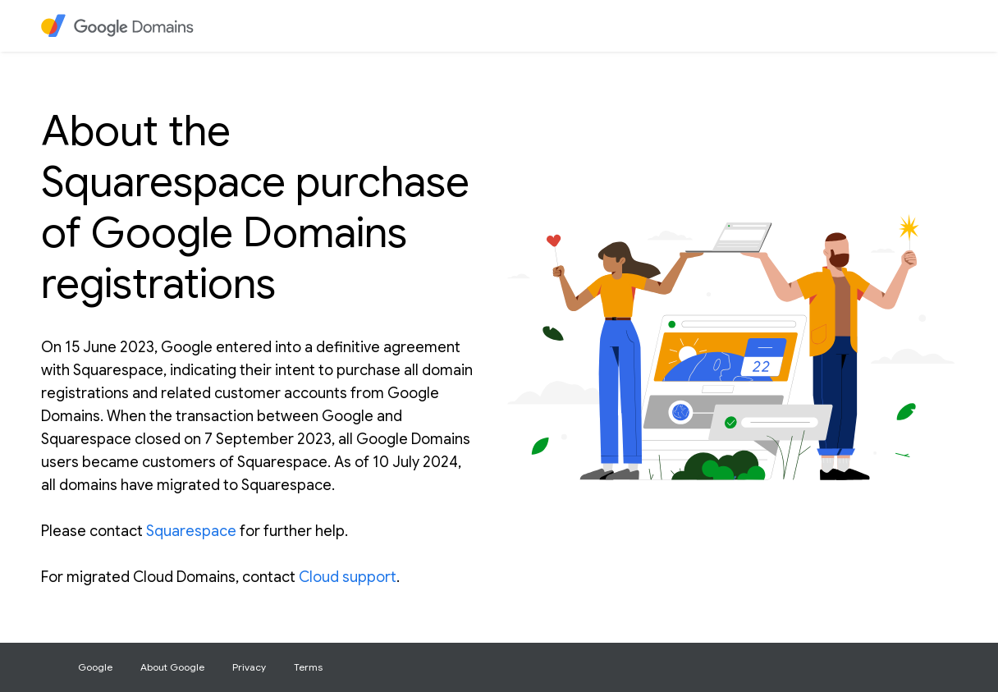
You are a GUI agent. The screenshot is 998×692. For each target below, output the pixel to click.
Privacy (249, 667)
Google (95, 667)
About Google (172, 667)
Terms (308, 667)
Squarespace (191, 531)
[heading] (119, 26)
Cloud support (347, 577)
